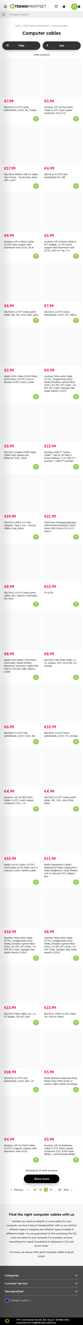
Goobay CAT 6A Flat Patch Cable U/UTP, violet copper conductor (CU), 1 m (19, 800)
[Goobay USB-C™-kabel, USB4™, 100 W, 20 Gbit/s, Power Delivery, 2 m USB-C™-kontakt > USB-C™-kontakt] (61, 423)
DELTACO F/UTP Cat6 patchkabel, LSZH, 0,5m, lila (19, 734)
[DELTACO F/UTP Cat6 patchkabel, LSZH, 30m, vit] (21, 1049)
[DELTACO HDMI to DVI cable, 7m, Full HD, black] (61, 984)
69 (35, 1189)
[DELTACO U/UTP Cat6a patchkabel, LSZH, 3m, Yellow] (61, 282)
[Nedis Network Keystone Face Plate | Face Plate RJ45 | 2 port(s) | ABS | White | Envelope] (61, 1049)
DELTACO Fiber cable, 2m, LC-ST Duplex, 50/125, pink (20, 1015)
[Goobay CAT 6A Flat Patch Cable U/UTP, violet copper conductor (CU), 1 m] (21, 768)
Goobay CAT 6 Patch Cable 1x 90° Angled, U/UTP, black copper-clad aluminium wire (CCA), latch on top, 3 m (60, 246)
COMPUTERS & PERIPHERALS (36, 26)
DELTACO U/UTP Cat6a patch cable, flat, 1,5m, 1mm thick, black (60, 800)
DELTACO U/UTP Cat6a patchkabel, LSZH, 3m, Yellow (60, 313)
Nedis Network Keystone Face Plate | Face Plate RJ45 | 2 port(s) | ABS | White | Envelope (60, 1081)
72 (51, 1189)
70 (40, 1189)
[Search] (41, 14)
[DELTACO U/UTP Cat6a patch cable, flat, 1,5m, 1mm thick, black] (61, 768)
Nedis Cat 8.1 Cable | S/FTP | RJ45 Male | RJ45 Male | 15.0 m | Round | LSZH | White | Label (21, 867)
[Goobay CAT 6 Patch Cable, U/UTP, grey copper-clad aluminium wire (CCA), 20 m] (21, 212)
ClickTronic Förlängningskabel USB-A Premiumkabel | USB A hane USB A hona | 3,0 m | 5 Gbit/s (60, 527)
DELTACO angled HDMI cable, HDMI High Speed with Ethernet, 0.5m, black (20, 455)
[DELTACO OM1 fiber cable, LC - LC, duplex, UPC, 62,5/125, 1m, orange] (61, 630)
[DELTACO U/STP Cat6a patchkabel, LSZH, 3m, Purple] (21, 78)
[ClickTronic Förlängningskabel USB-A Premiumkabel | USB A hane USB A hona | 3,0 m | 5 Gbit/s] (61, 493)
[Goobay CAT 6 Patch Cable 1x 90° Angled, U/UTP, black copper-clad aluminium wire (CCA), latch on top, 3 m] (61, 212)
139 (59, 1189)
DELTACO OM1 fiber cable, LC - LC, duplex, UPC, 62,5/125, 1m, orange (60, 663)
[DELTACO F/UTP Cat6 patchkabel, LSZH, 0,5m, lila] (21, 704)
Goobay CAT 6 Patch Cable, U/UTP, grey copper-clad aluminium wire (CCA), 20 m (19, 244)
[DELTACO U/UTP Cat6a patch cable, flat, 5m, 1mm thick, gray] (21, 282)
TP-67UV (49, 592)
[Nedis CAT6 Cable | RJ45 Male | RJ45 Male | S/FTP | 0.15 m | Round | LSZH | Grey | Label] (21, 347)
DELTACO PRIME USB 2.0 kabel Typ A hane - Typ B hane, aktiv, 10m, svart (21, 177)
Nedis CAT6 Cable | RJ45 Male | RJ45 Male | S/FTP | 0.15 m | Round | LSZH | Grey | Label (21, 379)
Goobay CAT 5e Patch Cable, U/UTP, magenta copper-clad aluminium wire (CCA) (20, 1148)
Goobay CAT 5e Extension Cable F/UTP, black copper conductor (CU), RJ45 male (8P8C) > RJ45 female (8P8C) (59, 1150)
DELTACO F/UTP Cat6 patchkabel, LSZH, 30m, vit (19, 1080)
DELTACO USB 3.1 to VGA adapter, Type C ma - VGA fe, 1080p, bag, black (20, 525)
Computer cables (60, 26)
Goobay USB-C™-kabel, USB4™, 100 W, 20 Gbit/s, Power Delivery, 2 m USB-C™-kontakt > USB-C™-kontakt (60, 456)
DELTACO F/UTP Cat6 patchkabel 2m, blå (55, 176)
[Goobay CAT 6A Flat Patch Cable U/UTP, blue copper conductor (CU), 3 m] (61, 78)
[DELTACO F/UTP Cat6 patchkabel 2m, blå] (61, 145)
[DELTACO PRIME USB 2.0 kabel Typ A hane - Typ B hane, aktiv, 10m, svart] (21, 145)
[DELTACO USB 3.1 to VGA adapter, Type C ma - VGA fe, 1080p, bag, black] (21, 493)
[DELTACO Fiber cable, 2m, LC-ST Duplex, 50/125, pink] (21, 984)
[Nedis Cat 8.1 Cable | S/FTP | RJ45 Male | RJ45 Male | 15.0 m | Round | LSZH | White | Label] (21, 835)
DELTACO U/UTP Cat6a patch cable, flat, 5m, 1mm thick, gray (21, 313)
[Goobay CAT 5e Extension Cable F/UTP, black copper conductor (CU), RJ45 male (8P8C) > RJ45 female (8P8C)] (61, 1116)
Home (17, 26)
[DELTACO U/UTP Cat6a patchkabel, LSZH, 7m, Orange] (61, 704)
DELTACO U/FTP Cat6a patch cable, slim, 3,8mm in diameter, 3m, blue (21, 595)
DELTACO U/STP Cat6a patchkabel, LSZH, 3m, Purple (20, 109)
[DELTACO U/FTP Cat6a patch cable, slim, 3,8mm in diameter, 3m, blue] (21, 563)
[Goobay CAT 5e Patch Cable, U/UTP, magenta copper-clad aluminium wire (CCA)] (21, 1116)
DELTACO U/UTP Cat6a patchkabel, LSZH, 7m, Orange (61, 734)
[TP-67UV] (61, 563)
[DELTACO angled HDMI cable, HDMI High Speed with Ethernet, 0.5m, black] (21, 423)
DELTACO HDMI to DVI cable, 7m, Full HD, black (60, 1015)
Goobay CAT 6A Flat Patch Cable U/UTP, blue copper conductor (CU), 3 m (58, 110)
